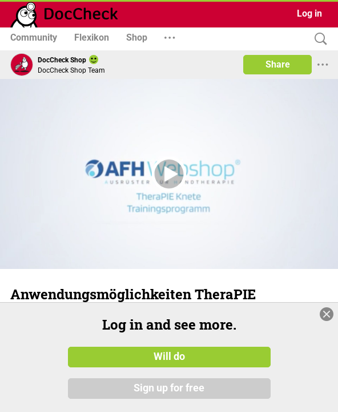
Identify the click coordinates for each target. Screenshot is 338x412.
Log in (309, 13)
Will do (169, 356)
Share (277, 64)
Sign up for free (169, 388)
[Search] (318, 39)
